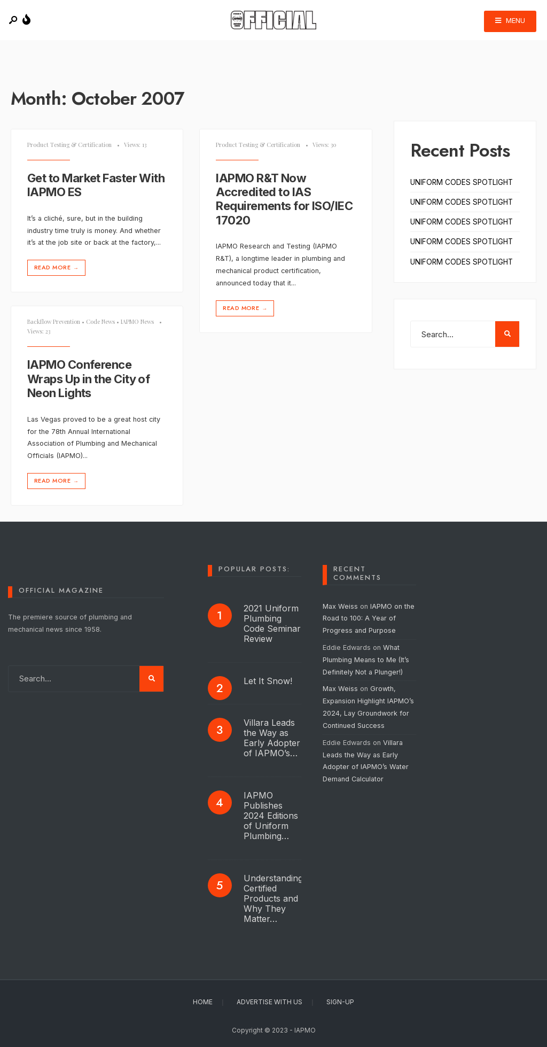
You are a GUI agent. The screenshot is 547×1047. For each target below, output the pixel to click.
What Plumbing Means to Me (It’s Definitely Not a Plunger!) (366, 659)
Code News (100, 321)
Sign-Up (340, 1002)
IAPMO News (137, 321)
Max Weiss (340, 606)
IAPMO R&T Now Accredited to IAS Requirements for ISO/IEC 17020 (284, 199)
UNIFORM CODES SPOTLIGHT (461, 182)
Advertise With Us (269, 1002)
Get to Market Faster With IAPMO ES (96, 185)
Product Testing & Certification (69, 145)
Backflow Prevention (53, 321)
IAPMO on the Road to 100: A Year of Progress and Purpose (369, 618)
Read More (57, 267)
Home (203, 1002)
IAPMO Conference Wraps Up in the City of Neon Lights (88, 379)
